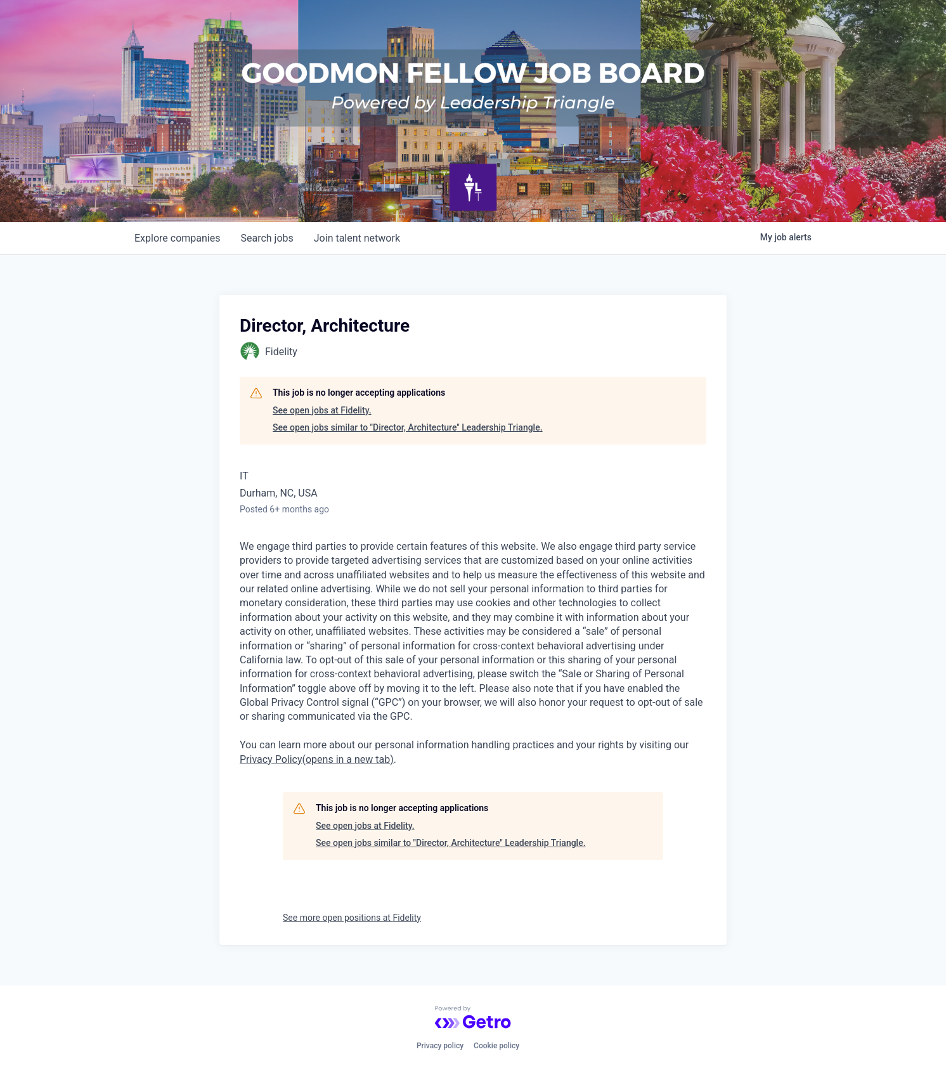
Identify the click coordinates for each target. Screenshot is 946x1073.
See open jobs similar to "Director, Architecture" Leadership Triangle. (408, 427)
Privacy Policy (317, 759)
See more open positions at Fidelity (352, 918)
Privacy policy (440, 1045)
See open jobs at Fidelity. (322, 410)
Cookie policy (496, 1045)
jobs (266, 238)
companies (177, 238)
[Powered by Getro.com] (473, 1017)
